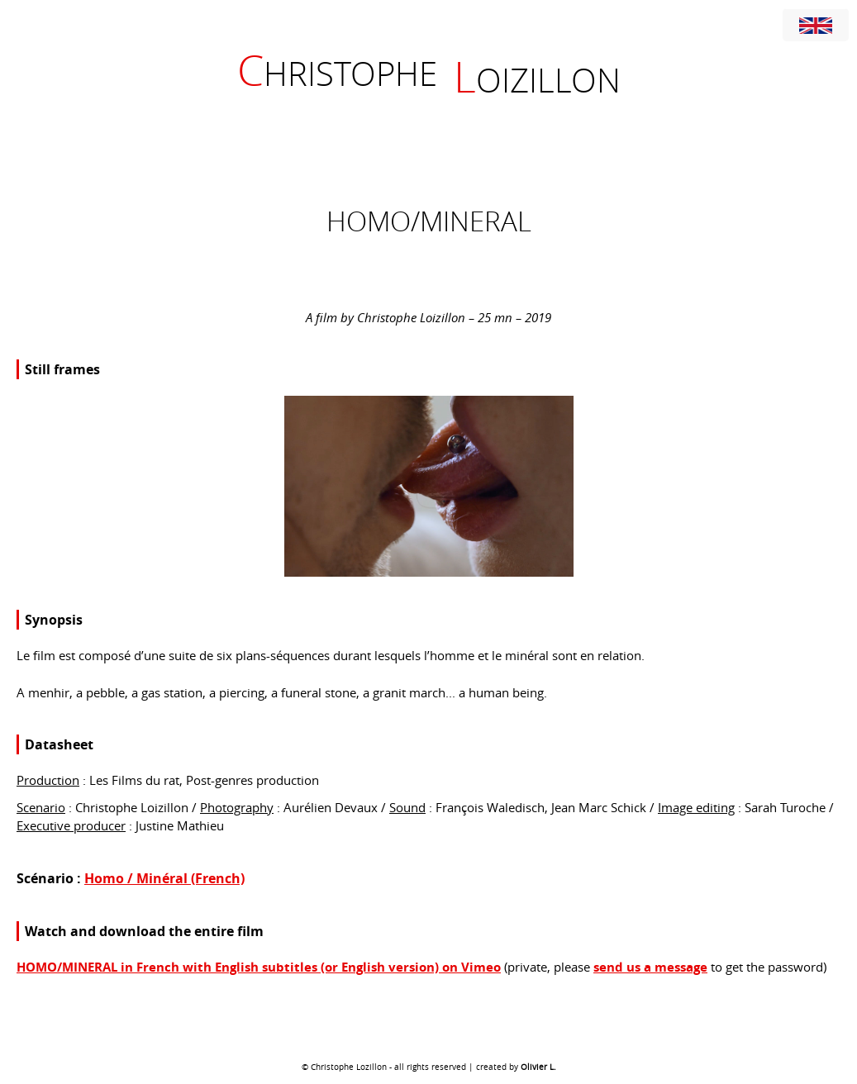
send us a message (650, 967)
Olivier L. (538, 1067)
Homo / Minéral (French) (164, 878)
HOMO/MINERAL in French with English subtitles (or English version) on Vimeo (259, 967)
